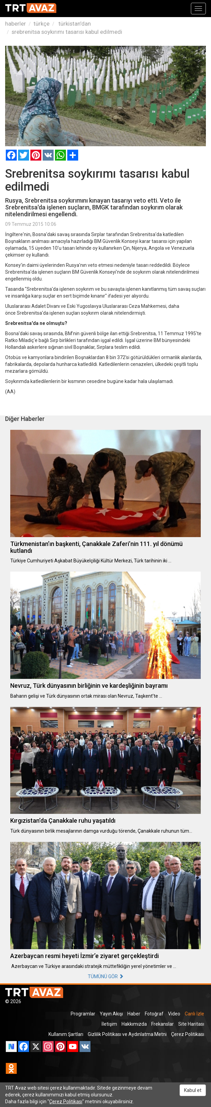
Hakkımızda (134, 1024)
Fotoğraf (154, 1013)
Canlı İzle (194, 1013)
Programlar (83, 1013)
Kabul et (192, 1090)
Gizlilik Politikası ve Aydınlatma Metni (127, 1034)
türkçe (41, 23)
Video (174, 1013)
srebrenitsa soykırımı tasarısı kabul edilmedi (67, 31)
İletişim (109, 1024)
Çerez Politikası (187, 1034)
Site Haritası (191, 1024)
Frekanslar (162, 1024)
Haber (133, 1013)
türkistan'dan (74, 23)
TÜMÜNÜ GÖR (106, 976)
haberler (15, 23)
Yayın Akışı (111, 1013)
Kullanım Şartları (65, 1034)
